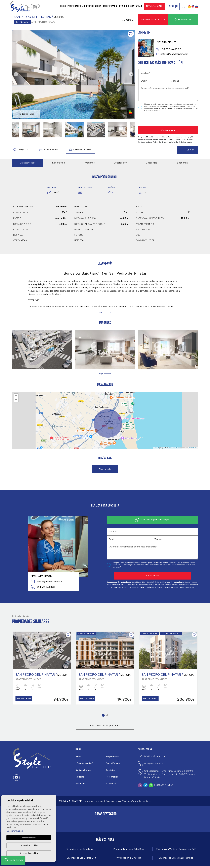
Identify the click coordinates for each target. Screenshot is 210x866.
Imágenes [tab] (90, 162)
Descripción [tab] (58, 162)
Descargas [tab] (151, 162)
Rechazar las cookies (29, 853)
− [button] (16, 400)
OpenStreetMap (174, 448)
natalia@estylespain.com (172, 54)
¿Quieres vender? (91, 6)
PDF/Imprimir (48, 149)
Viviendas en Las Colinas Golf (81, 858)
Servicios (124, 6)
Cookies (110, 801)
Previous (15, 74)
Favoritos (80, 783)
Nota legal (88, 801)
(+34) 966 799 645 (153, 763)
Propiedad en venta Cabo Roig (129, 849)
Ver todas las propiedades (105, 725)
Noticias (80, 777)
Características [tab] (28, 162)
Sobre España (110, 6)
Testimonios (112, 777)
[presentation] (153, 119)
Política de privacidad (174, 106)
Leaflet (156, 448)
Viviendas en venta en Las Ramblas (176, 858)
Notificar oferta (80, 149)
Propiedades (74, 6)
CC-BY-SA (193, 448)
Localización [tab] (120, 162)
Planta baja (105, 469)
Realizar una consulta (153, 19)
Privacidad (100, 801)
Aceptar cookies (29, 837)
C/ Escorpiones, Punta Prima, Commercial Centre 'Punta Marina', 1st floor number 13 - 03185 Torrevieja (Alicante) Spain (169, 774)
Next (132, 74)
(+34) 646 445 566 (163, 785)
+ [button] (16, 396)
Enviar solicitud (154, 6)
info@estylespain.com (155, 756)
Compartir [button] (21, 149)
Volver (187, 149)
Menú (173, 6)
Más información (14, 830)
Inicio (63, 6)
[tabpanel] (42, 668)
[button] (105, 373)
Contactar (136, 6)
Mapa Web (121, 801)
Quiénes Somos (83, 770)
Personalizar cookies (29, 845)
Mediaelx (146, 801)
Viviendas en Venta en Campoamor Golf (176, 849)
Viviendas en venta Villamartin (81, 849)
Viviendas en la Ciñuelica (128, 858)
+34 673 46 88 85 (168, 49)
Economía (182, 162)
